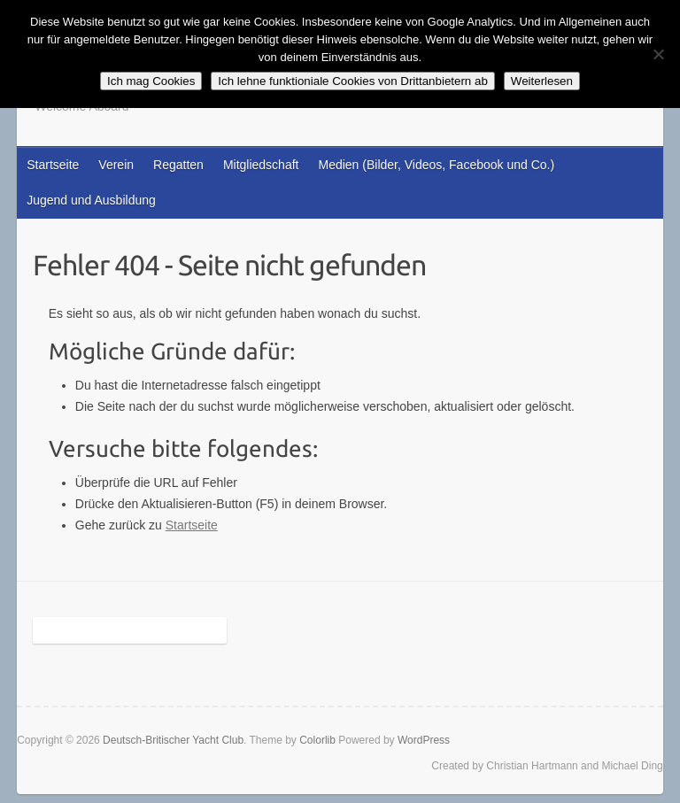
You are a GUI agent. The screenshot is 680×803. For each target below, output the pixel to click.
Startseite (53, 165)
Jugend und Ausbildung (91, 200)
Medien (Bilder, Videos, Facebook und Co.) (436, 165)
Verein (116, 165)
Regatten (178, 165)
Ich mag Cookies (151, 81)
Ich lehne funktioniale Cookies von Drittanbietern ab (353, 81)
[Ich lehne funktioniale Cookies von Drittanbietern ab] (658, 54)
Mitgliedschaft (261, 165)
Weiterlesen (542, 81)
